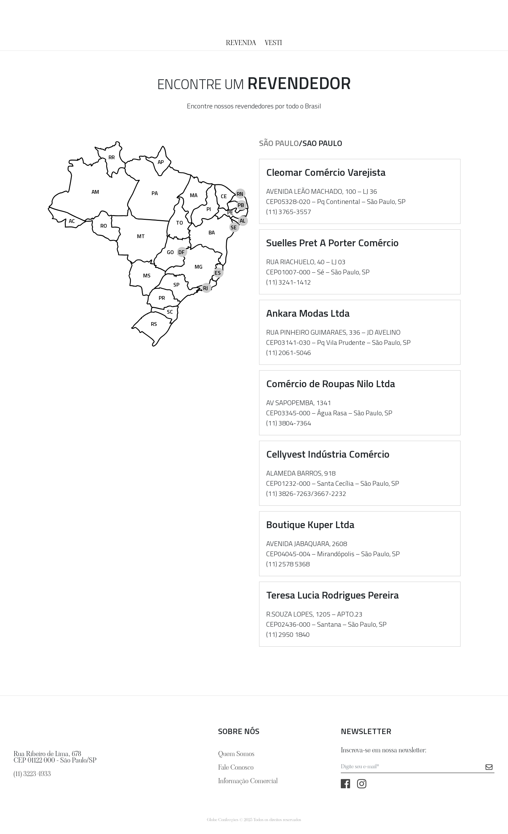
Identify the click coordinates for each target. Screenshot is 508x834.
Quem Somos (236, 753)
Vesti (273, 42)
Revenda (241, 42)
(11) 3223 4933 (32, 773)
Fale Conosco (236, 767)
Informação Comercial (247, 781)
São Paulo (279, 143)
